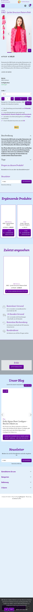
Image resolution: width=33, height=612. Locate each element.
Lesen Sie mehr (6, 72)
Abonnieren (27, 181)
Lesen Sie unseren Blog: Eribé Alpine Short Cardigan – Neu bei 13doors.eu (16, 437)
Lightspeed (21, 497)
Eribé (24, 222)
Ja (6, 609)
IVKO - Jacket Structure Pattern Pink (16, 285)
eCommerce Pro (16, 498)
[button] (25, 5)
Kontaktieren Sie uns (8, 472)
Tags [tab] (3, 160)
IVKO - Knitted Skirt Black (8, 224)
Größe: (3, 90)
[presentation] (8, 34)
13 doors (4, 488)
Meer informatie (21, 609)
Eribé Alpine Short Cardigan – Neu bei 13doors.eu (15, 422)
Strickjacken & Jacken (14, 102)
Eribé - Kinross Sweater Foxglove (25, 224)
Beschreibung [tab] (7, 136)
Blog (4, 419)
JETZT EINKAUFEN (16, 367)
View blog (27, 385)
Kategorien (5, 477)
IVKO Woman (5, 80)
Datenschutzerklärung (6, 184)
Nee (11, 609)
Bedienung (5, 482)
